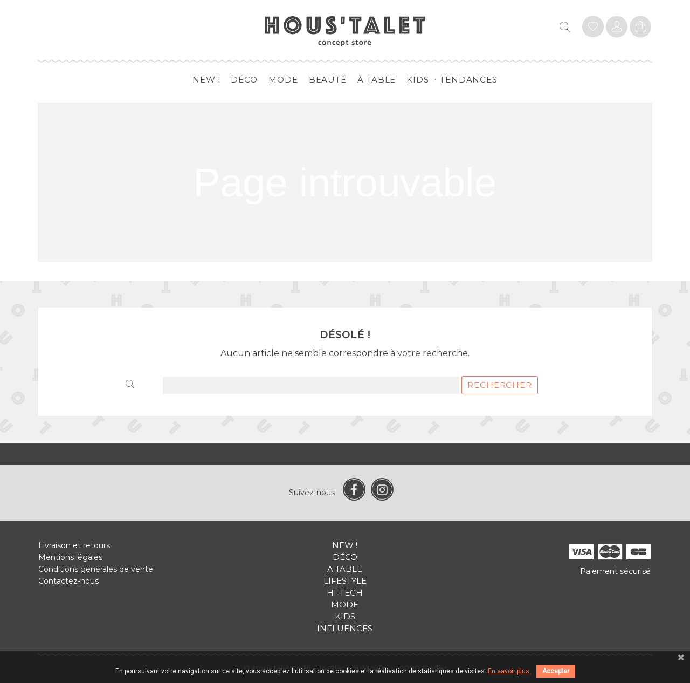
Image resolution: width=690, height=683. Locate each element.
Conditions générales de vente (95, 569)
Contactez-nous (68, 581)
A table (344, 569)
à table (376, 79)
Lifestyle (345, 581)
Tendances (469, 79)
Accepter (555, 671)
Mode (283, 79)
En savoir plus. (509, 671)
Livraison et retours (74, 545)
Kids (417, 79)
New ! (206, 79)
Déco (244, 79)
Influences (344, 628)
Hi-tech (345, 593)
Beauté (328, 79)
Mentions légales (70, 557)
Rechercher (499, 385)
